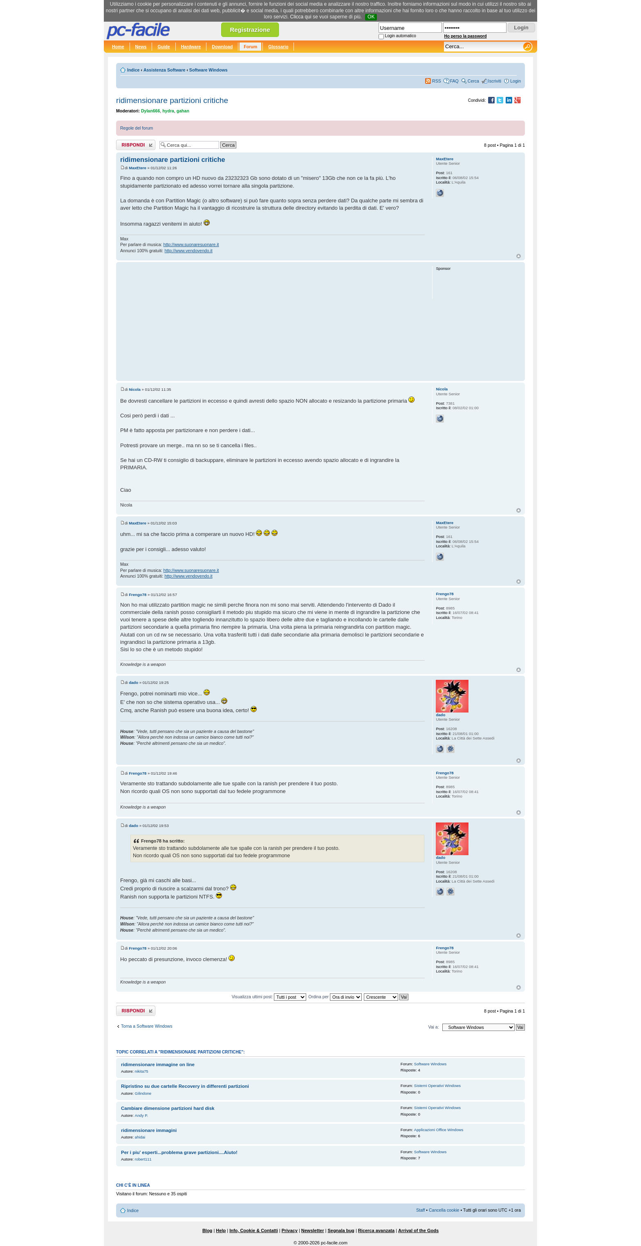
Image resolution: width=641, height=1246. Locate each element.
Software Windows (208, 69)
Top (518, 256)
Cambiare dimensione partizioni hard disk (167, 1108)
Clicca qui (301, 17)
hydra (168, 110)
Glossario (278, 46)
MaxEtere (137, 168)
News (141, 46)
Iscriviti (494, 80)
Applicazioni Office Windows (438, 1129)
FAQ (454, 80)
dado (133, 682)
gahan (183, 110)
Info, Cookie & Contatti (253, 1230)
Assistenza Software (164, 69)
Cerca (473, 80)
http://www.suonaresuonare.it (191, 244)
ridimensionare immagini (149, 1130)
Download (222, 46)
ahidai (140, 1137)
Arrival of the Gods (418, 1230)
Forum (250, 46)
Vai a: (433, 1026)
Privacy (290, 1230)
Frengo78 (137, 594)
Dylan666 (150, 110)
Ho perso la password (465, 36)
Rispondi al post (135, 145)
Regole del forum (136, 127)
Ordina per (335, 996)
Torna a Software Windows (146, 1026)
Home (118, 46)
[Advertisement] (272, 321)
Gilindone (143, 1093)
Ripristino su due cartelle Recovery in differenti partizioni (185, 1086)
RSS (436, 80)
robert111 (143, 1159)
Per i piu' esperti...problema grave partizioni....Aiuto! (179, 1152)
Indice (133, 69)
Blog (207, 1230)
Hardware (191, 46)
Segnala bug (340, 1230)
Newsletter (312, 1230)
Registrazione (250, 29)
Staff (420, 1210)
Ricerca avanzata (376, 1230)
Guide (163, 46)
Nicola (135, 389)
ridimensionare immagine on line (158, 1064)
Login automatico (400, 36)
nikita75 (141, 1071)
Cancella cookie (444, 1210)
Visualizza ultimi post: (269, 996)
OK (371, 17)
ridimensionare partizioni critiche (172, 100)
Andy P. (141, 1115)
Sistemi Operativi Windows (437, 1085)
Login (515, 80)
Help (221, 1230)
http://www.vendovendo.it (188, 250)
